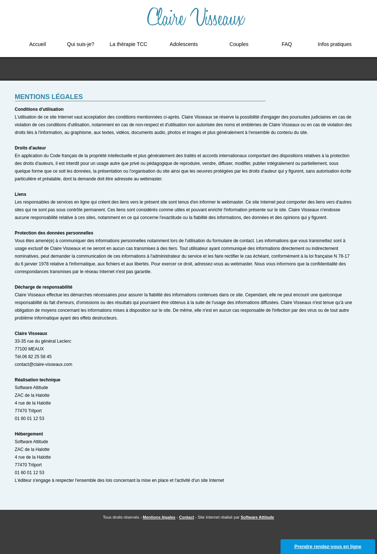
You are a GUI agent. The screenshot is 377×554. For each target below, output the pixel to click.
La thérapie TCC (128, 44)
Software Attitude (257, 517)
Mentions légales (159, 517)
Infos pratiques (335, 44)
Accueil (37, 44)
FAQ (287, 44)
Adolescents (184, 44)
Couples (238, 44)
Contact (186, 517)
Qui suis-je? (80, 44)
